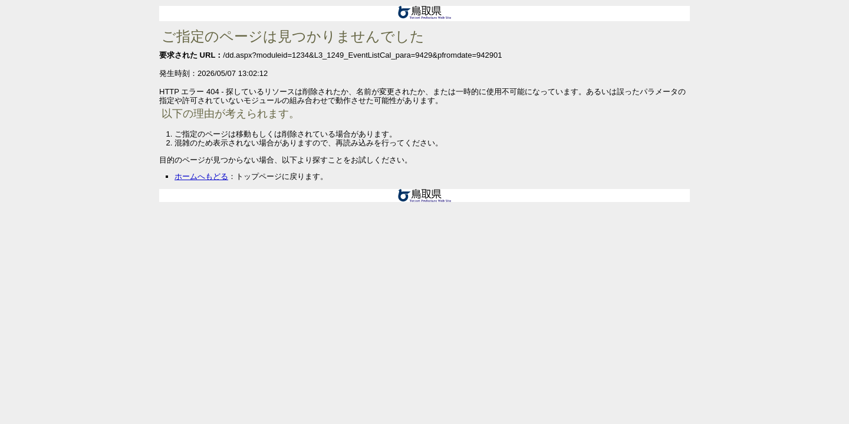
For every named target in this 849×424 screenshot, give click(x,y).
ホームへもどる (201, 176)
